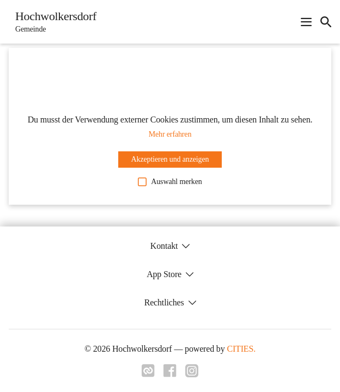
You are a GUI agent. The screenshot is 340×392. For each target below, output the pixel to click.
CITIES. (241, 348)
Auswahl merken (170, 181)
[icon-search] (325, 21)
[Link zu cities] (148, 374)
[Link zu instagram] (191, 374)
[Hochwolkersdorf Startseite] (52, 22)
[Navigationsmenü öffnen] (306, 21)
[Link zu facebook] (170, 374)
